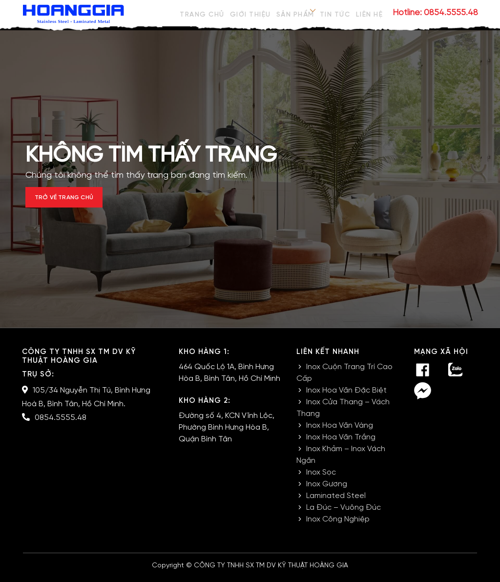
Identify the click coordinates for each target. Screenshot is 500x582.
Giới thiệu (248, 13)
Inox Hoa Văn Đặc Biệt (346, 397)
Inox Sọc (321, 479)
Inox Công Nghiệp (338, 525)
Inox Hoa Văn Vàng (339, 432)
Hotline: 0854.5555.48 (435, 12)
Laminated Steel (336, 502)
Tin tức (334, 13)
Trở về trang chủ (77, 201)
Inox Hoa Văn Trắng (340, 443)
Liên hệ (370, 13)
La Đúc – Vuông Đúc (343, 514)
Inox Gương (326, 490)
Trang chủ (199, 13)
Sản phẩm (293, 13)
